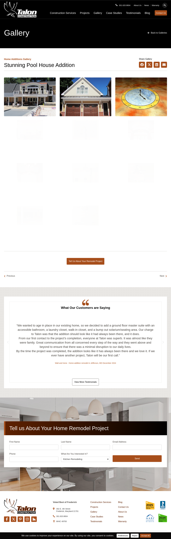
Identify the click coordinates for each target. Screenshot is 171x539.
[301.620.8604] (115, 4)
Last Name (66, 442)
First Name (14, 442)
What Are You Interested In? (74, 454)
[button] (165, 4)
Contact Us (123, 507)
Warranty (155, 4)
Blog (142, 12)
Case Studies (109, 12)
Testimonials (128, 12)
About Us (137, 4)
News (146, 4)
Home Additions (13, 59)
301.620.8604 (123, 4)
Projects (80, 12)
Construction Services (58, 12)
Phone (12, 454)
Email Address (119, 442)
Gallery (93, 12)
